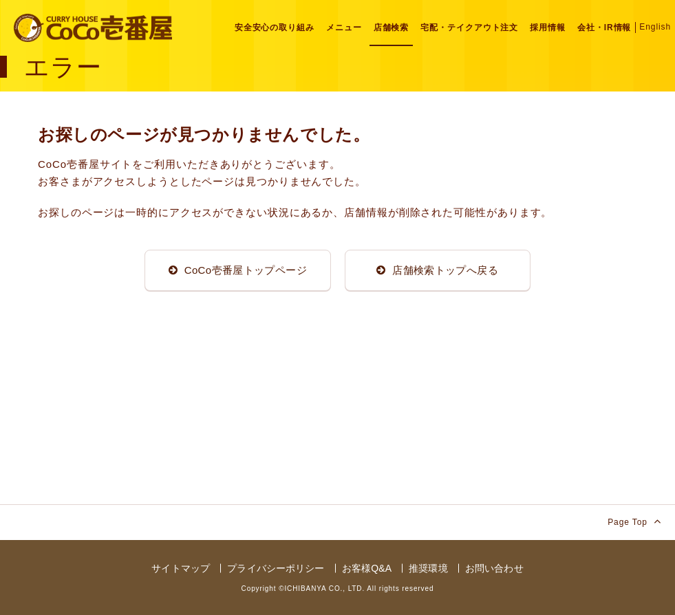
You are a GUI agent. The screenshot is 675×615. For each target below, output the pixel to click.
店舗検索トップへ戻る (437, 270)
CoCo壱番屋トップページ (238, 270)
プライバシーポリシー (275, 568)
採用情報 (548, 27)
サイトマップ (180, 568)
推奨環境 (428, 568)
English (655, 27)
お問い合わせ (494, 568)
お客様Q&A (367, 568)
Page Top (634, 521)
